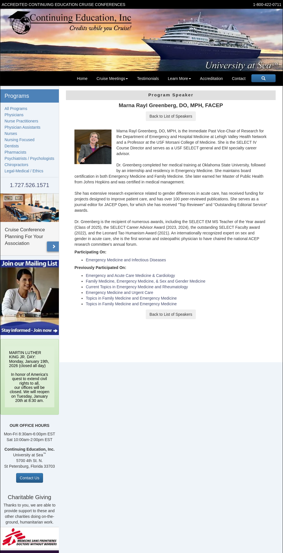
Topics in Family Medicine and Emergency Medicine (131, 298)
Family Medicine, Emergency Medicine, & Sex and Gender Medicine (145, 281)
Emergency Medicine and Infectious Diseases (126, 260)
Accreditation (211, 78)
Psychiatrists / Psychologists (29, 158)
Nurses (11, 133)
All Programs (16, 108)
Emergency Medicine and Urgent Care (119, 292)
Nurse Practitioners (21, 121)
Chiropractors (16, 164)
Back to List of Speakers (170, 116)
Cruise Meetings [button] (112, 78)
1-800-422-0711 (267, 4)
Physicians (14, 115)
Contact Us (29, 478)
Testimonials (148, 78)
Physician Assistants (22, 127)
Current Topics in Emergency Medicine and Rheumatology (137, 287)
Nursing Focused (20, 139)
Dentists (12, 146)
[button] (54, 246)
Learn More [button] (179, 78)
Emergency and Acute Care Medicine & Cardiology (130, 275)
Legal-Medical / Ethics (24, 171)
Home (82, 78)
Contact (238, 78)
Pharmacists (15, 152)
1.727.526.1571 (29, 185)
